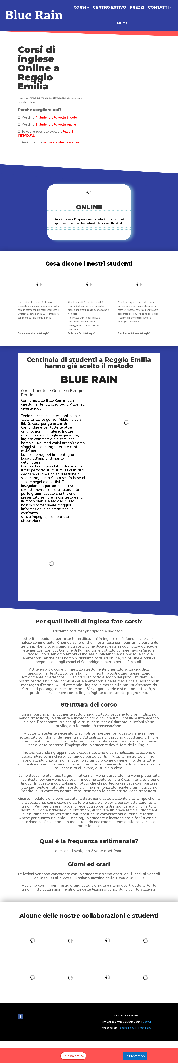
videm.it (147, 1021)
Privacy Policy (144, 1027)
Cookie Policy (127, 1027)
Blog (123, 23)
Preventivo (137, 1055)
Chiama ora (71, 1055)
